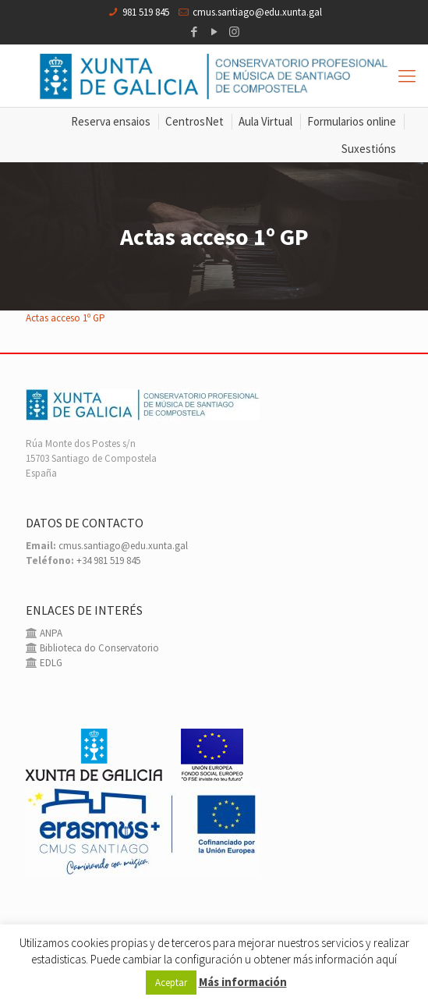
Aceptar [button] (171, 982)
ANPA (49, 633)
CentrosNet (194, 121)
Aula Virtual (265, 121)
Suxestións (368, 148)
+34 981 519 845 (108, 560)
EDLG (49, 662)
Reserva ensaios (110, 121)
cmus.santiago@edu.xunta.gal (257, 12)
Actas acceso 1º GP (65, 318)
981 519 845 (145, 12)
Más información (243, 981)
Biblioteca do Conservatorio (98, 648)
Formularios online (351, 121)
